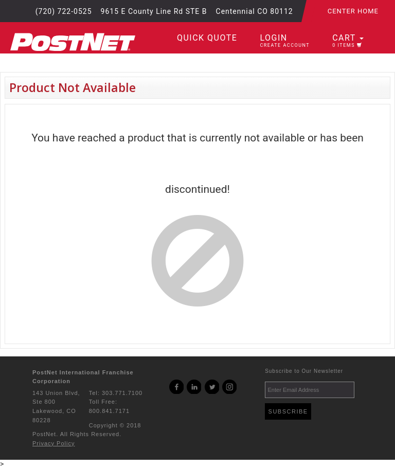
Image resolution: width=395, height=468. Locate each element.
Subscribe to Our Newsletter (304, 371)
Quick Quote (207, 38)
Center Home (353, 11)
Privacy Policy (53, 443)
